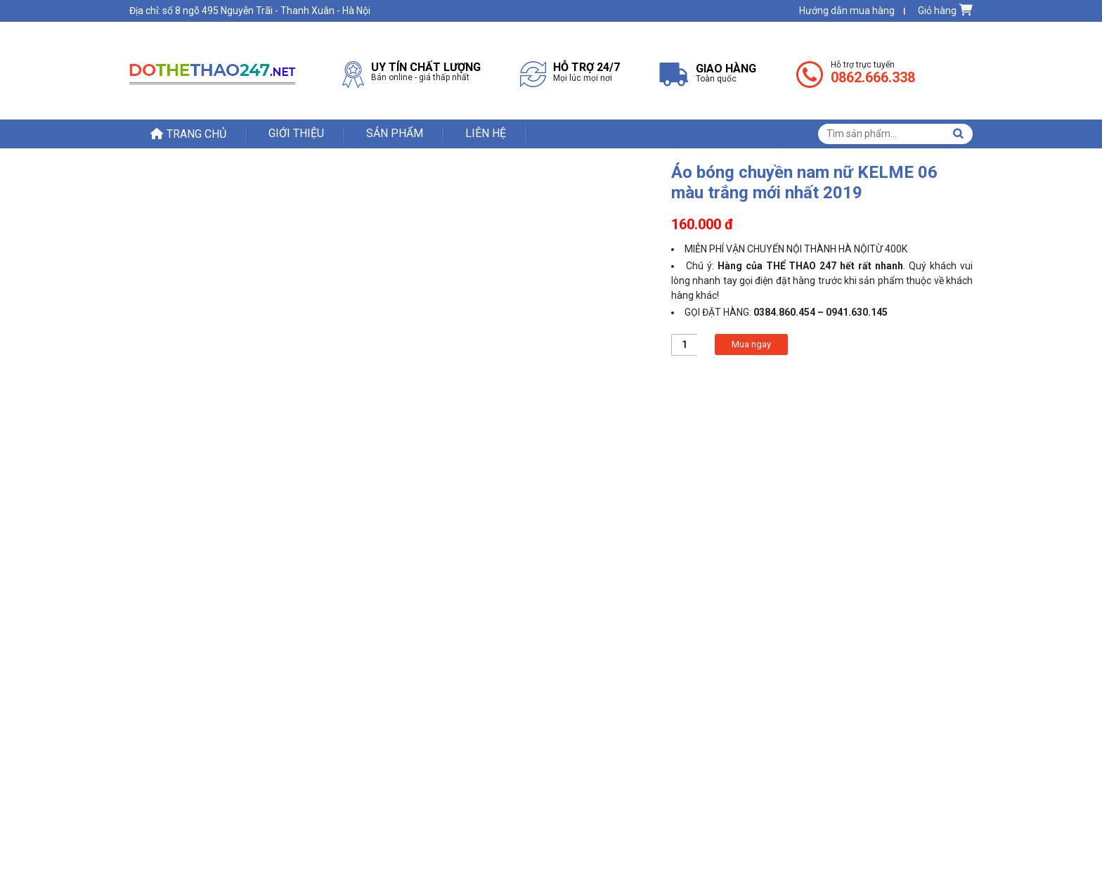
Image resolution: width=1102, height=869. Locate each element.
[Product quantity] (684, 345)
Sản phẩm (394, 133)
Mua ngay (751, 344)
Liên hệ (485, 133)
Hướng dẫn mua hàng (847, 10)
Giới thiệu (296, 133)
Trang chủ (196, 134)
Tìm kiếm (958, 133)
